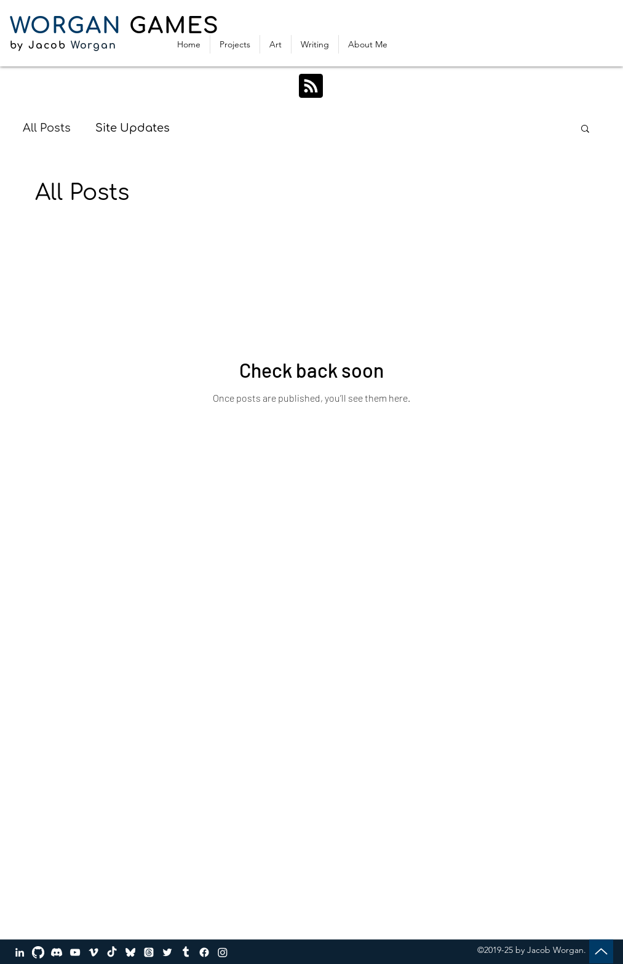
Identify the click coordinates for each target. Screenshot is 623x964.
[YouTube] (75, 952)
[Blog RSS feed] (311, 86)
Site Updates (132, 128)
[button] (585, 129)
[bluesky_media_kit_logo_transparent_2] (130, 952)
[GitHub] (38, 952)
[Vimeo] (93, 952)
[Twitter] (167, 952)
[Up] (601, 951)
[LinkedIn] (20, 952)
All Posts (47, 128)
